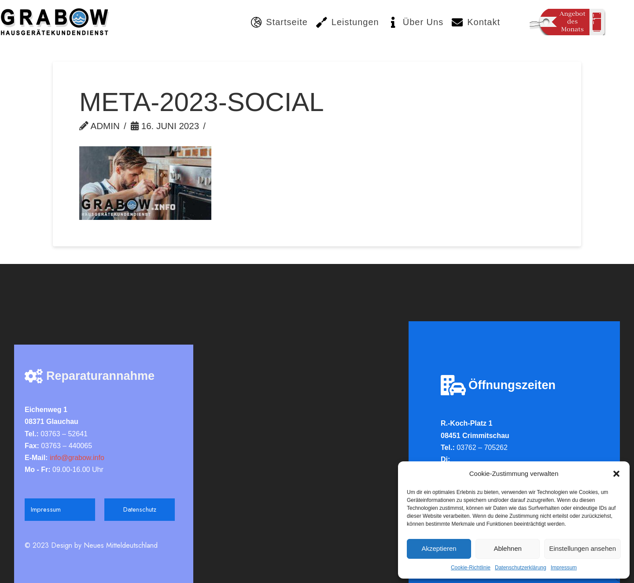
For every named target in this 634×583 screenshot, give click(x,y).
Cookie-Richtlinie (470, 567)
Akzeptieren (438, 548)
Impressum (564, 567)
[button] (616, 473)
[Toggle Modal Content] (568, 22)
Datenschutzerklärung (520, 567)
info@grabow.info (76, 457)
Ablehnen (507, 548)
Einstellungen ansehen (582, 548)
